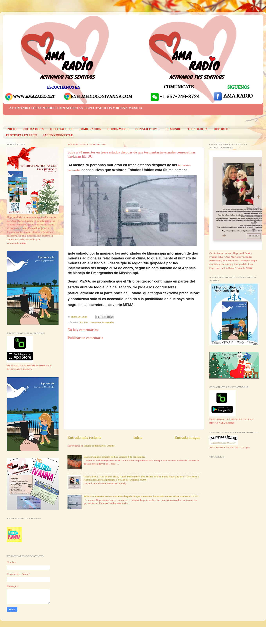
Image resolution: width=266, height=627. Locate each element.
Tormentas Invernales (101, 322)
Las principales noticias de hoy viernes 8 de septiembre (114, 456)
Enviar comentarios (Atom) (99, 445)
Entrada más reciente (84, 437)
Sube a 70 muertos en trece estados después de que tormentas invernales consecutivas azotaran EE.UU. (141, 496)
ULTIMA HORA (33, 129)
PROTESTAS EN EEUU (21, 135)
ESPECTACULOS (61, 129)
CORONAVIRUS (118, 129)
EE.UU (84, 322)
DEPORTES (221, 129)
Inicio (137, 437)
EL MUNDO (173, 129)
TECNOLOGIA (197, 129)
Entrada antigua (187, 437)
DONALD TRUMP (147, 129)
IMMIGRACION (90, 129)
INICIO (12, 129)
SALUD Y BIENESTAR (58, 135)
